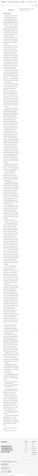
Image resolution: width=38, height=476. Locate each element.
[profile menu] (35, 2)
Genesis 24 (5, 5)
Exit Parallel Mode (36, 5)
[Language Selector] (32, 2)
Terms (6, 468)
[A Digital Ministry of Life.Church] (19, 461)
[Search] (14, 2)
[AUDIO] (30, 5)
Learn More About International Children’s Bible (10, 430)
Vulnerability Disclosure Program (5, 469)
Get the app (27, 1)
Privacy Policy (3, 468)
